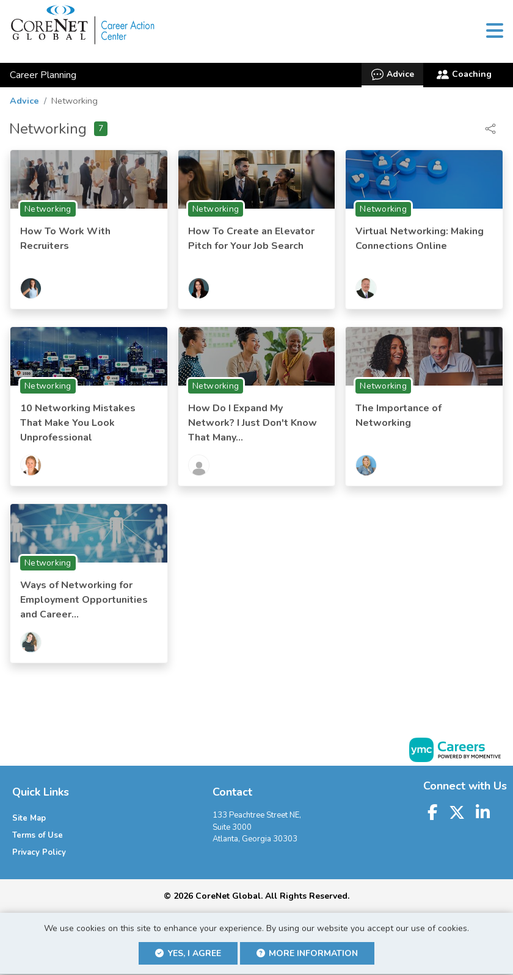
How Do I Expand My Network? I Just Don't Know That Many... (252, 424)
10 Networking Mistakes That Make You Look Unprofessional (78, 424)
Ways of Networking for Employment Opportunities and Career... (84, 601)
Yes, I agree (188, 954)
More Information (307, 954)
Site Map (29, 820)
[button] (494, 32)
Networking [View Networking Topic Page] (47, 211)
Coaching (464, 76)
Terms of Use (37, 837)
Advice (392, 76)
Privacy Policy (39, 854)
